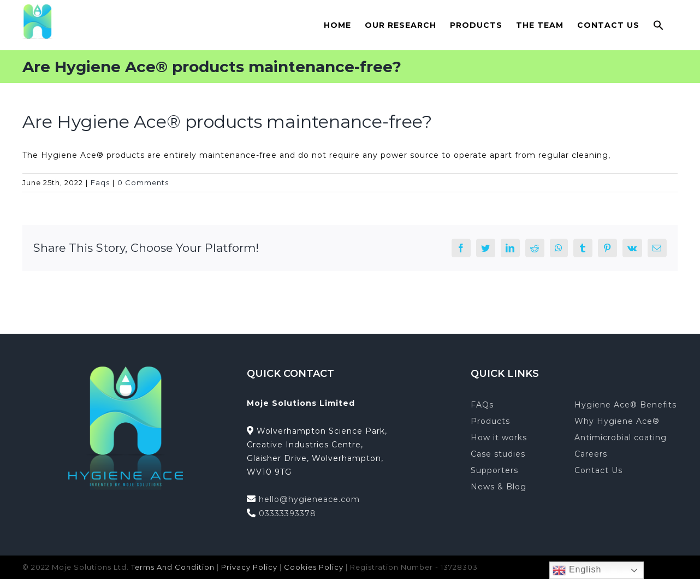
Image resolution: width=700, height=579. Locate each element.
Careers (590, 454)
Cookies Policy (313, 567)
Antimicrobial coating (620, 437)
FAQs (482, 405)
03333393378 (287, 513)
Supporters (494, 470)
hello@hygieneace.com (309, 499)
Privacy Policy (249, 567)
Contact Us (598, 470)
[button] (658, 25)
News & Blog (498, 487)
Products (490, 421)
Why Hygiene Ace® (617, 421)
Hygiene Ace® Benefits (625, 405)
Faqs (100, 182)
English (577, 570)
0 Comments (143, 182)
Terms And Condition (173, 567)
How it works (499, 437)
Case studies (498, 454)
